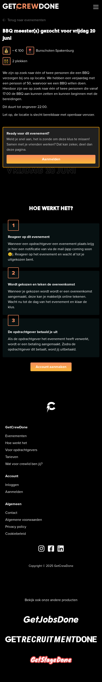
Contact (11, 512)
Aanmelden (51, 159)
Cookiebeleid (15, 533)
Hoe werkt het (16, 442)
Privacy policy (15, 526)
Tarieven (11, 456)
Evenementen (16, 435)
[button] (95, 7)
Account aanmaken (51, 366)
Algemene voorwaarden (23, 519)
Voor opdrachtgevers (21, 449)
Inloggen (12, 484)
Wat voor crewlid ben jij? (23, 463)
